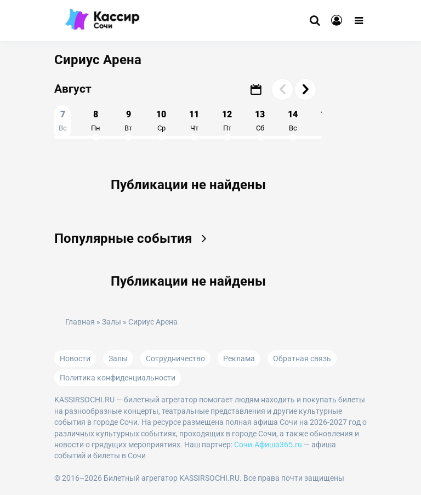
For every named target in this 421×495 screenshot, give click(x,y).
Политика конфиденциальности (117, 377)
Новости (75, 358)
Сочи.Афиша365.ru (268, 444)
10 (161, 120)
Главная (80, 322)
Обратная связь (302, 358)
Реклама (239, 358)
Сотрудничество (175, 358)
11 (194, 120)
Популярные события (134, 238)
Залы (111, 322)
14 (293, 120)
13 (260, 120)
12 (227, 120)
